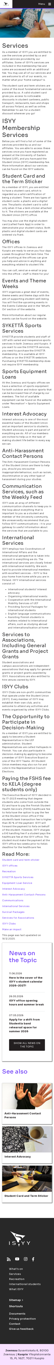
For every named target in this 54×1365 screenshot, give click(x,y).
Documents (17, 1313)
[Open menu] (48, 4)
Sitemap (16, 1300)
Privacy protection (22, 1318)
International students (25, 1284)
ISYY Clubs (9, 923)
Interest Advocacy (13, 888)
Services (15, 1274)
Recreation (9, 871)
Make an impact (11, 929)
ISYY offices (10, 865)
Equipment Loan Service (17, 883)
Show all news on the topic (27, 1045)
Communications (12, 900)
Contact (14, 1323)
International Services (16, 906)
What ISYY (16, 1289)
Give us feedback (21, 1329)
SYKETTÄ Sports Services (18, 877)
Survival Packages (13, 912)
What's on (16, 1269)
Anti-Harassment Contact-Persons (24, 894)
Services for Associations (18, 917)
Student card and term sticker (20, 859)
